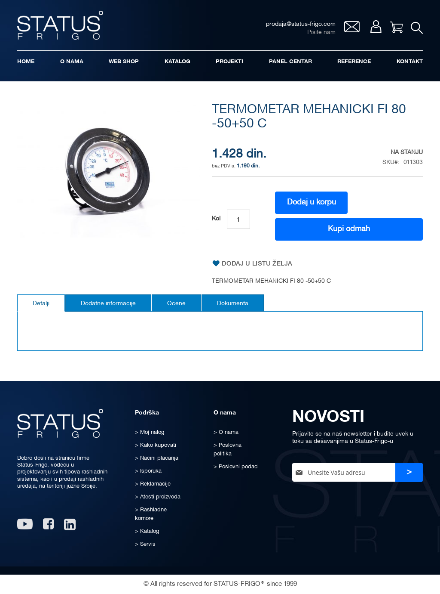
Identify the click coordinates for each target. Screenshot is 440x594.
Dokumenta (232, 303)
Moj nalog (375, 26)
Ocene (176, 303)
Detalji (41, 303)
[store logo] (60, 25)
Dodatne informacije (108, 303)
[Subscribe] (409, 472)
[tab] (41, 303)
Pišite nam (321, 32)
